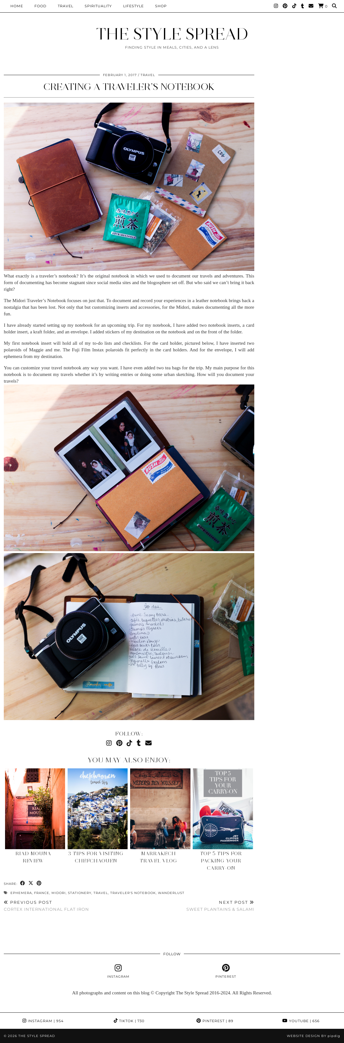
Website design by (313, 1036)
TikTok (129, 1021)
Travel (65, 6)
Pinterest (214, 1021)
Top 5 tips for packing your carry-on (221, 861)
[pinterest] (226, 971)
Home (16, 6)
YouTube (301, 1021)
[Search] (334, 6)
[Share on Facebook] (23, 883)
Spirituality (98, 6)
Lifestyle (133, 6)
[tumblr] (302, 6)
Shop (161, 6)
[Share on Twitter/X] (31, 883)
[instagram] (118, 971)
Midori (58, 893)
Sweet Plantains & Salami (220, 906)
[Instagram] (276, 6)
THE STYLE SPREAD (172, 34)
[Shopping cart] (323, 6)
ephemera (21, 893)
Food (40, 6)
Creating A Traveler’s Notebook (128, 86)
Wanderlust (171, 893)
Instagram (42, 1021)
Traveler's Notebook (133, 893)
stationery (79, 893)
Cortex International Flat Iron (46, 906)
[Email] (311, 6)
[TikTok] (294, 6)
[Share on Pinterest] (39, 883)
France (41, 893)
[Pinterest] (285, 6)
